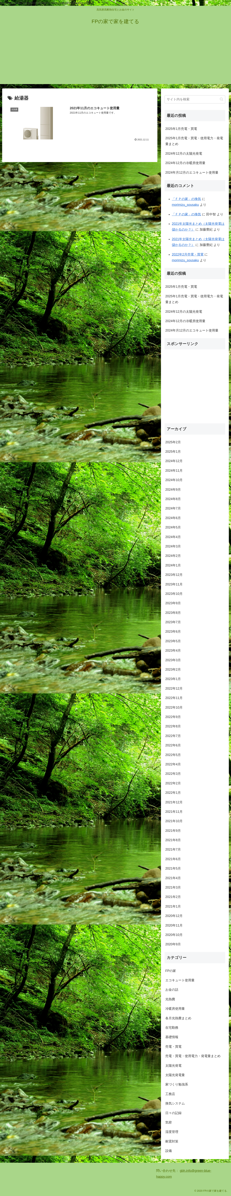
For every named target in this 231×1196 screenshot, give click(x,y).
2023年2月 (173, 669)
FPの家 (170, 971)
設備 (168, 1151)
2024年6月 (173, 518)
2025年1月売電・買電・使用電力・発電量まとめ (194, 141)
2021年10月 (174, 821)
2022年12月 (174, 688)
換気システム (175, 1103)
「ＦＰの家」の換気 (186, 199)
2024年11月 (174, 470)
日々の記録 (173, 1113)
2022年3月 (173, 774)
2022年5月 (173, 755)
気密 (168, 1122)
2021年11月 (174, 811)
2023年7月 (173, 622)
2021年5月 (173, 868)
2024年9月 (173, 489)
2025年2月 (173, 442)
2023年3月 (173, 660)
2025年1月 (173, 451)
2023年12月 (174, 575)
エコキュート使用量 (180, 980)
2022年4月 (173, 764)
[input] (195, 99)
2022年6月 (173, 745)
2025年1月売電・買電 (181, 129)
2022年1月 (173, 792)
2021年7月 (173, 849)
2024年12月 (174, 461)
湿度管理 (171, 1132)
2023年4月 (173, 650)
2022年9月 (173, 717)
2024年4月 (173, 537)
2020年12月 (174, 916)
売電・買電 (173, 1046)
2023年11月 (174, 584)
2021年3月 (173, 887)
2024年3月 (173, 546)
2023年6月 (173, 631)
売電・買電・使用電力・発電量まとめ (193, 1056)
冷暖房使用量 (175, 1008)
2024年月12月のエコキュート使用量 (191, 172)
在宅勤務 (171, 1027)
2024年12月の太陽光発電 (183, 153)
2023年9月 (173, 603)
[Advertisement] (115, 58)
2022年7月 (173, 736)
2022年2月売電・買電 (188, 254)
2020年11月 (174, 925)
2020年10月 (174, 935)
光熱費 (170, 999)
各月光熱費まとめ (178, 1018)
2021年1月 (173, 906)
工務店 (170, 1094)
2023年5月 (173, 641)
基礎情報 (171, 1037)
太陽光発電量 (175, 1075)
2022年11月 (174, 698)
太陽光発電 (173, 1065)
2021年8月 (173, 840)
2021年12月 (174, 802)
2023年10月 (174, 594)
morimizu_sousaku (185, 205)
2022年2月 (173, 783)
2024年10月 (174, 480)
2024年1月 (173, 565)
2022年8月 (173, 726)
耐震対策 (171, 1141)
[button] (221, 99)
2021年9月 (173, 830)
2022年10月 (174, 707)
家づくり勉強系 (176, 1084)
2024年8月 (173, 499)
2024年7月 (173, 508)
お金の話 (171, 989)
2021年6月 (173, 859)
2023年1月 (173, 679)
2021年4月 (173, 878)
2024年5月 (173, 527)
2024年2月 (173, 556)
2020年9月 (173, 944)
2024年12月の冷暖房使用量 (185, 163)
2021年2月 (173, 897)
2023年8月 (173, 613)
